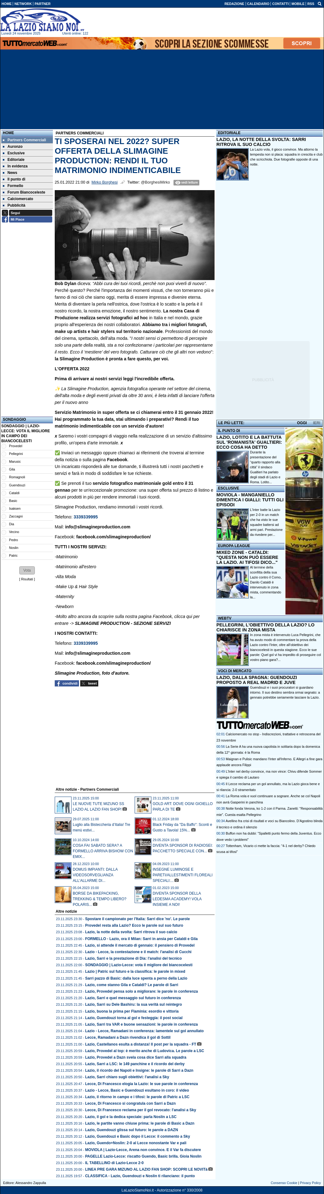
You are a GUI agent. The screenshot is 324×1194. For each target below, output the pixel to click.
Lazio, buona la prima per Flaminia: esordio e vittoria (132, 1011)
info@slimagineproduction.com (97, 526)
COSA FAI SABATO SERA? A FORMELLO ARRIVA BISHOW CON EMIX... (103, 851)
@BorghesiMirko (155, 182)
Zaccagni (16, 516)
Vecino (14, 532)
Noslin (13, 548)
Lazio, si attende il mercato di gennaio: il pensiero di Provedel (140, 945)
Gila (12, 469)
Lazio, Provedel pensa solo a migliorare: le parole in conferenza (141, 991)
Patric (13, 555)
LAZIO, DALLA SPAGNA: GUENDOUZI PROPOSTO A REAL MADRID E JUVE (256, 680)
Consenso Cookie (284, 1183)
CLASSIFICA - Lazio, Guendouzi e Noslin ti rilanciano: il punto (140, 1176)
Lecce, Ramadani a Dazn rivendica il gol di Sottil (128, 1037)
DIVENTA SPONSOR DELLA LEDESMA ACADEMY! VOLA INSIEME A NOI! (177, 899)
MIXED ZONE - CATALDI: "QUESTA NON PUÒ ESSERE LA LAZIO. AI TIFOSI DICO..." (247, 557)
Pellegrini (16, 454)
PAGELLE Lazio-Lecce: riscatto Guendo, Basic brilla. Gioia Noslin (143, 1156)
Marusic (15, 461)
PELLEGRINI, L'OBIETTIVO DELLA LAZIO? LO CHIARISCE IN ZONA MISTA (265, 627)
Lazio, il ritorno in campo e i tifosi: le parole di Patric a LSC (137, 1097)
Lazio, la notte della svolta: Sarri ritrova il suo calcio (131, 932)
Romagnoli (17, 477)
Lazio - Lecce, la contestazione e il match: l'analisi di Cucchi (138, 952)
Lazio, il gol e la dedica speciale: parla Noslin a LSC (131, 1117)
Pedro (13, 540)
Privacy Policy (310, 1183)
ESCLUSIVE (228, 488)
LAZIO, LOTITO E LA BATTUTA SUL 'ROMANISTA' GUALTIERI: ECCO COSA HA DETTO (249, 442)
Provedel (15, 446)
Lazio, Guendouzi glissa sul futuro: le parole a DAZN (131, 1130)
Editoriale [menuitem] (14, 159)
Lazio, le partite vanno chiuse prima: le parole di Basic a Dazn (139, 1123)
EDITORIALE (229, 133)
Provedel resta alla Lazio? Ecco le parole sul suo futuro (134, 925)
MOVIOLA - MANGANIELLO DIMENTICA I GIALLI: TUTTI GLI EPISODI (250, 499)
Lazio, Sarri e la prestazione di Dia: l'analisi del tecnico (133, 958)
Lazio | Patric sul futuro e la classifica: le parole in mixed (135, 971)
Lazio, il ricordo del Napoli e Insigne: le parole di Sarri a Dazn (139, 1070)
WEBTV (224, 618)
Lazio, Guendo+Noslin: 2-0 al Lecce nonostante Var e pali (136, 1143)
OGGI (302, 423)
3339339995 (86, 516)
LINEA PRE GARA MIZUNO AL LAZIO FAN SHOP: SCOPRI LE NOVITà (146, 1169)
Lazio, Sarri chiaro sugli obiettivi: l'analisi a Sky (127, 1077)
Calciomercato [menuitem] (18, 199)
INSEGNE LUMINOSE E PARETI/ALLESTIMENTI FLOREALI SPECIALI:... (183, 875)
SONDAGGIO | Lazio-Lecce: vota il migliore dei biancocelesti (138, 965)
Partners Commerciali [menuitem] (24, 140)
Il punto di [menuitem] (14, 179)
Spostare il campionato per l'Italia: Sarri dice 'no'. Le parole (137, 919)
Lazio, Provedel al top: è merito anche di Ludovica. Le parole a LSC (144, 1051)
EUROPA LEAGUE (234, 546)
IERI (316, 423)
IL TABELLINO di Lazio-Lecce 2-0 (114, 1163)
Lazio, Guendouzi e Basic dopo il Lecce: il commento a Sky (137, 1136)
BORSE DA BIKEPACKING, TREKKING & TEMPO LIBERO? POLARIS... (100, 899)
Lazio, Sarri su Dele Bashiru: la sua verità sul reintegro (133, 1004)
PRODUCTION (115, 623)
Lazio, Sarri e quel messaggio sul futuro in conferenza (133, 998)
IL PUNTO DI (229, 430)
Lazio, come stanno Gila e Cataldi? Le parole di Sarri (131, 985)
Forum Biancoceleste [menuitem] (24, 192)
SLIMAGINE (87, 623)
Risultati (27, 579)
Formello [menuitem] (13, 186)
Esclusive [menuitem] (14, 153)
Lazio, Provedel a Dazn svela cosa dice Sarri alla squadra (135, 1057)
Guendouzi (17, 485)
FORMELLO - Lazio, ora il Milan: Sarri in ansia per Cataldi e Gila (141, 939)
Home (8, 133)
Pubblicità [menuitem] (14, 205)
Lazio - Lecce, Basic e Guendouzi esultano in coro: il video (137, 1090)
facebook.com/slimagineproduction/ (113, 536)
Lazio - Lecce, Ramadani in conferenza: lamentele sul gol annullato (144, 1031)
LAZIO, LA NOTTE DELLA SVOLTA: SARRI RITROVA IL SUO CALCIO (261, 142)
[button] (27, 570)
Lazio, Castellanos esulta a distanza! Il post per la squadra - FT (140, 1044)
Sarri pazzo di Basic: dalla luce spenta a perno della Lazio (136, 978)
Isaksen (15, 508)
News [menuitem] (10, 173)
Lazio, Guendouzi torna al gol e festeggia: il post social (134, 1018)
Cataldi (14, 493)
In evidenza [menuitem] (15, 166)
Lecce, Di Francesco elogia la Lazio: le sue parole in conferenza (141, 1084)
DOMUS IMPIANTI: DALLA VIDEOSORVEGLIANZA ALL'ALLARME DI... (95, 875)
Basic (13, 501)
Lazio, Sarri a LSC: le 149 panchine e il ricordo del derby (135, 1064)
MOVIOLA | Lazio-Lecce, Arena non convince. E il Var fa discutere (143, 1150)
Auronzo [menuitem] (13, 146)
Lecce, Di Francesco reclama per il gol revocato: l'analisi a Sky (140, 1110)
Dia (11, 524)
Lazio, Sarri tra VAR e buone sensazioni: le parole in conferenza (141, 1024)
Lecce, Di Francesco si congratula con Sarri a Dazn (130, 1103)
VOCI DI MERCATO (235, 671)
